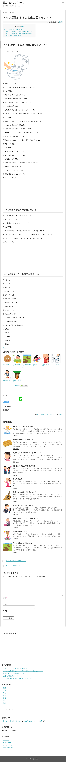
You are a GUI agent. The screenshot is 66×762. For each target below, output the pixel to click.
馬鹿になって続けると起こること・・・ (27, 492)
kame (60, 414)
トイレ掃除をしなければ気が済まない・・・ (20, 33)
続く (4, 348)
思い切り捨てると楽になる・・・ (25, 543)
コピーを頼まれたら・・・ (55, 365)
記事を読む (16, 436)
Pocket (17, 385)
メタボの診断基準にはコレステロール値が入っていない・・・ (23, 671)
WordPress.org (7, 747)
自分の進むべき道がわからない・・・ (26, 366)
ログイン (6, 740)
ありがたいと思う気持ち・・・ (46, 365)
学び (4, 693)
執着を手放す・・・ (20, 531)
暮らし (5, 695)
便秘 (4, 688)
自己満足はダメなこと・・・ (17, 365)
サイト (5, 611)
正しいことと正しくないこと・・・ (36, 365)
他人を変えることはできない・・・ (25, 505)
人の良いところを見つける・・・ (25, 426)
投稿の (7, 742)
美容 (4, 700)
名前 (5, 598)
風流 (60, 22)
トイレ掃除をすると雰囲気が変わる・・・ (19, 31)
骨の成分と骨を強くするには (12, 721)
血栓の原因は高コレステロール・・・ (15, 676)
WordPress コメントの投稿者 (33, 721)
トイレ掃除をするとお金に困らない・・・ (17, 29)
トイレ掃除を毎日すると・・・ (14, 561)
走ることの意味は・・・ (11, 565)
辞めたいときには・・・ (6, 381)
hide (22, 26)
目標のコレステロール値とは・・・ (14, 673)
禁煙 (4, 698)
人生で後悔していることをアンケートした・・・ (30, 518)
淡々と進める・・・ (20, 479)
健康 (4, 690)
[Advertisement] (33, 192)
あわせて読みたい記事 (13, 35)
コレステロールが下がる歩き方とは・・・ (16, 668)
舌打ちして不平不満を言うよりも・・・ (27, 453)
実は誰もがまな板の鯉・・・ (23, 440)
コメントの (8, 745)
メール (5, 604)
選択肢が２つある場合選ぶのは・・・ (26, 466)
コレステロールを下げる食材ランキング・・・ (18, 678)
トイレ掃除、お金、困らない (46, 414)
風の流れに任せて (14, 2)
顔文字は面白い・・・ (6, 365)
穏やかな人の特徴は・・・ (17, 381)
